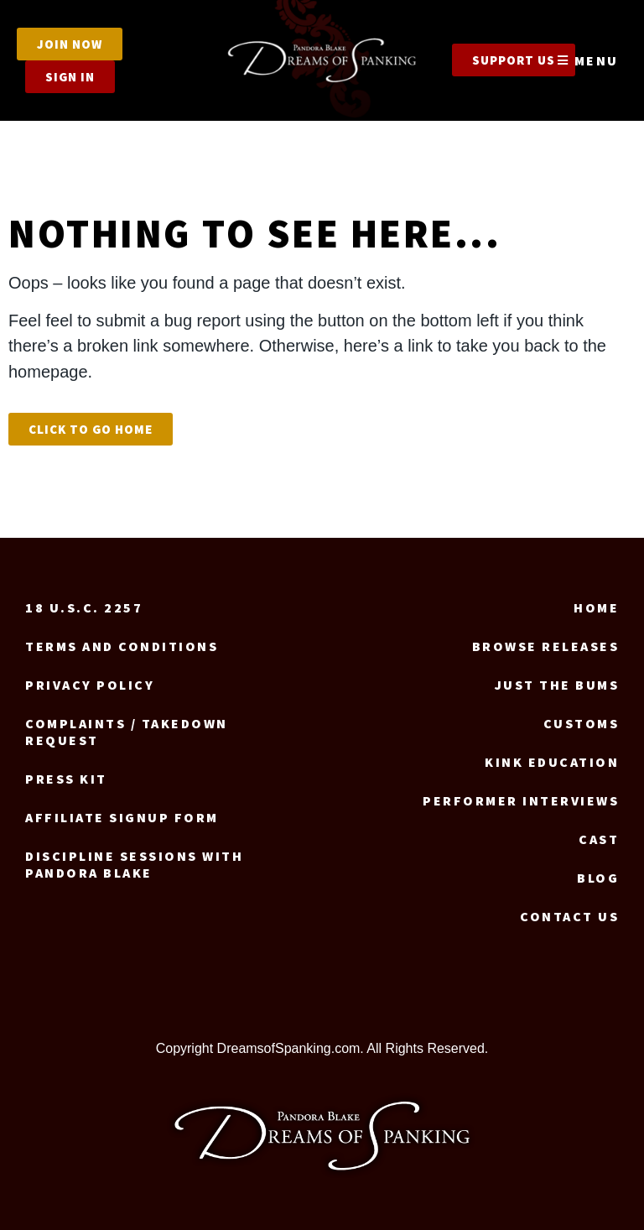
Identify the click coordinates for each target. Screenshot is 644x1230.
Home (596, 607)
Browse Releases (546, 646)
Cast (599, 839)
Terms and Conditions (121, 646)
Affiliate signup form (122, 817)
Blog (598, 877)
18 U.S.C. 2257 (84, 607)
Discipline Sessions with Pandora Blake (134, 864)
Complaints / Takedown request (126, 731)
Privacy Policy (89, 684)
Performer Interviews (521, 800)
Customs (581, 723)
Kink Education (552, 761)
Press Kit (66, 778)
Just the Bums (557, 684)
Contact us (569, 916)
